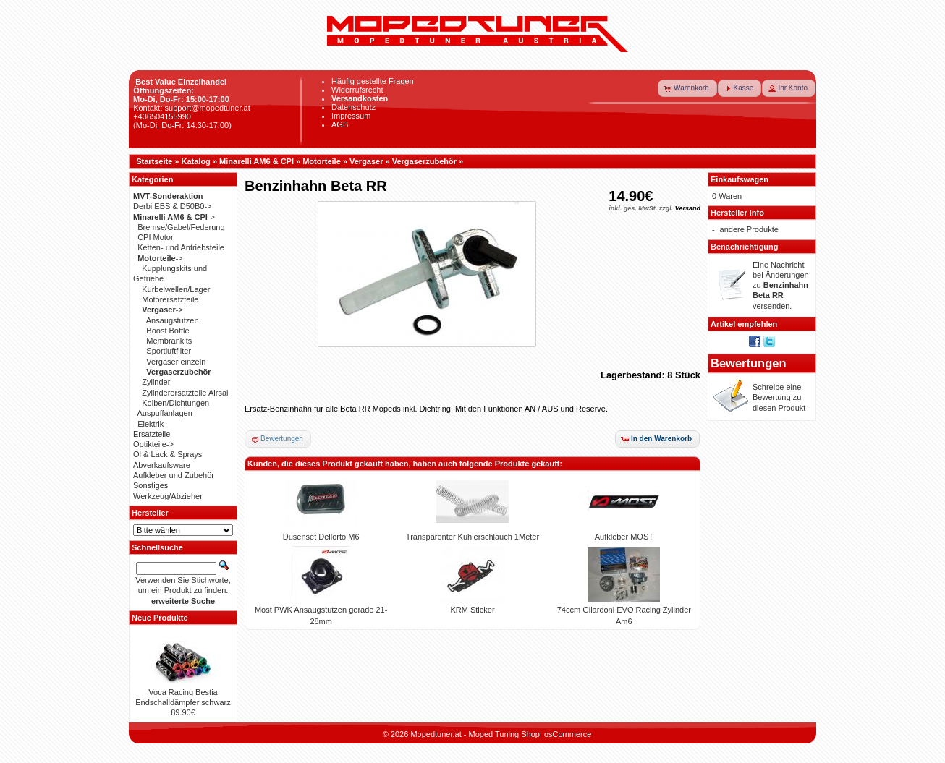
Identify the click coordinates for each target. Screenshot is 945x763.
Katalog (196, 161)
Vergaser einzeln (175, 361)
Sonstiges (150, 485)
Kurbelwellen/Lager (176, 289)
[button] (687, 88)
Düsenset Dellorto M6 (321, 536)
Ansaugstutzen (172, 320)
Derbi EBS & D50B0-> (172, 206)
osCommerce (567, 734)
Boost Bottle (167, 330)
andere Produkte (749, 229)
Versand (687, 208)
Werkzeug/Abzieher (168, 496)
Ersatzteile (151, 434)
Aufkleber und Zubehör (173, 475)
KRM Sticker (472, 609)
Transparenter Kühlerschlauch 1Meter (472, 536)
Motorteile (321, 161)
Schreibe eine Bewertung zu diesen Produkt (779, 397)
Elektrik (150, 423)
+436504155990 (162, 116)
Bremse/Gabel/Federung (180, 227)
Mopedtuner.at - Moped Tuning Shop (475, 734)
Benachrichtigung (745, 246)
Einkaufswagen (739, 179)
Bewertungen (749, 363)
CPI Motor (155, 237)
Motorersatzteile (170, 299)
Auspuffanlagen (164, 413)
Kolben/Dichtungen (175, 402)
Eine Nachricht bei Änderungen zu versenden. (781, 285)
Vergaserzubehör (424, 161)
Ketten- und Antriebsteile (180, 247)
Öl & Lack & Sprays (167, 454)
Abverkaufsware (161, 465)
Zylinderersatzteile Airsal (185, 392)
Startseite (154, 161)
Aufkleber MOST (624, 536)
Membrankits (169, 340)
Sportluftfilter (168, 350)
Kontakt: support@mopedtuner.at (191, 107)
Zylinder (156, 382)
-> (174, 217)
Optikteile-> (153, 444)
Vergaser (366, 161)
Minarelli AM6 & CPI (256, 161)
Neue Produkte (160, 617)
